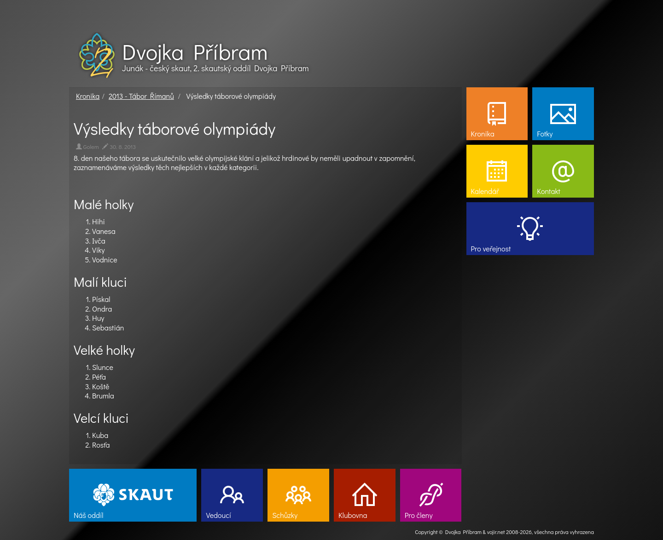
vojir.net (496, 531)
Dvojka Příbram (195, 51)
